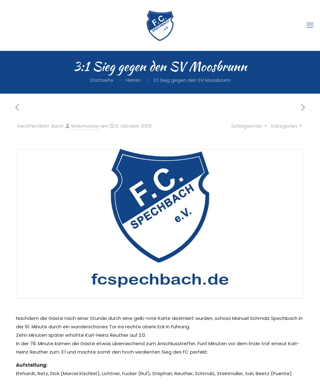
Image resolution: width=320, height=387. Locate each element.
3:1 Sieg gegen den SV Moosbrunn (192, 80)
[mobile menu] (310, 25)
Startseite (101, 80)
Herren (133, 80)
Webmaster (85, 126)
